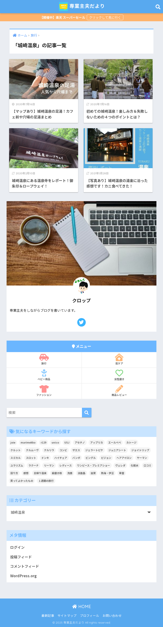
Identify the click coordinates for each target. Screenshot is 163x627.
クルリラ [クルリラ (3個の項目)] (49, 450)
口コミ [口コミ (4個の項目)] (147, 465)
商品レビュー (119, 391)
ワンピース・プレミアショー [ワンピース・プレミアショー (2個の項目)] (93, 465)
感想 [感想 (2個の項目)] (25, 473)
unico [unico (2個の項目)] (55, 442)
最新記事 (47, 615)
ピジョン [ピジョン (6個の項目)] (106, 457)
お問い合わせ (112, 615)
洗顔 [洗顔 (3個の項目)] (69, 473)
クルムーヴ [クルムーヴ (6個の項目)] (32, 450)
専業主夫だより (82, 6)
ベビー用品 (44, 375)
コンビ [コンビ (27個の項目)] (63, 450)
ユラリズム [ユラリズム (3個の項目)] (16, 465)
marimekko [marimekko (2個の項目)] (28, 442)
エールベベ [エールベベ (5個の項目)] (114, 442)
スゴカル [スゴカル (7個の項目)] (15, 457)
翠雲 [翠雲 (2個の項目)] (121, 473)
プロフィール (89, 615)
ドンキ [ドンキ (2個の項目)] (45, 457)
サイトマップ (67, 615)
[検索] (86, 412)
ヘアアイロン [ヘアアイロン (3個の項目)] (124, 457)
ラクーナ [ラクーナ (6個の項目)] (33, 465)
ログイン (17, 547)
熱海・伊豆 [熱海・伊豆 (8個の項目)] (107, 473)
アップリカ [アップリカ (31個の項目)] (96, 442)
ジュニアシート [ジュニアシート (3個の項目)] (117, 450)
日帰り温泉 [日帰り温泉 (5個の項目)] (40, 473)
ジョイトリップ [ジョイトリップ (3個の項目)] (140, 450)
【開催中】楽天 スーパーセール (63, 17)
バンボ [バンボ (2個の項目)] (76, 457)
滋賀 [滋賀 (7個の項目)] (93, 473)
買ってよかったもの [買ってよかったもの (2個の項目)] (21, 480)
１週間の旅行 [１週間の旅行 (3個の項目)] (46, 480)
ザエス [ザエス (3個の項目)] (76, 450)
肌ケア (119, 359)
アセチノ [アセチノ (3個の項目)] (80, 442)
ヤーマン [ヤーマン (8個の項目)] (142, 457)
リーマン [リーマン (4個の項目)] (49, 465)
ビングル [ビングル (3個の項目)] (91, 457)
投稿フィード (21, 556)
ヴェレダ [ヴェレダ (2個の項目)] (120, 465)
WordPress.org (23, 575)
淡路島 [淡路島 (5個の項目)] (81, 473)
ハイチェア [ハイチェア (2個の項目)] (60, 457)
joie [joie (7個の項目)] (12, 442)
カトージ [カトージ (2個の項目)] (131, 442)
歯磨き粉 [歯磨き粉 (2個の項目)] (57, 473)
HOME (81, 606)
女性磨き (119, 375)
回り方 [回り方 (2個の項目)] (14, 473)
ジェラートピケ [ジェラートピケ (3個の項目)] (94, 450)
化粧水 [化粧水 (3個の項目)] (134, 465)
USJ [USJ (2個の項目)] (66, 442)
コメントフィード (24, 566)
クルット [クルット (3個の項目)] (15, 450)
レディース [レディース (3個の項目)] (65, 465)
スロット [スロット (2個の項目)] (31, 457)
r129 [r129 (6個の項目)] (43, 442)
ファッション (44, 391)
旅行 (44, 359)
